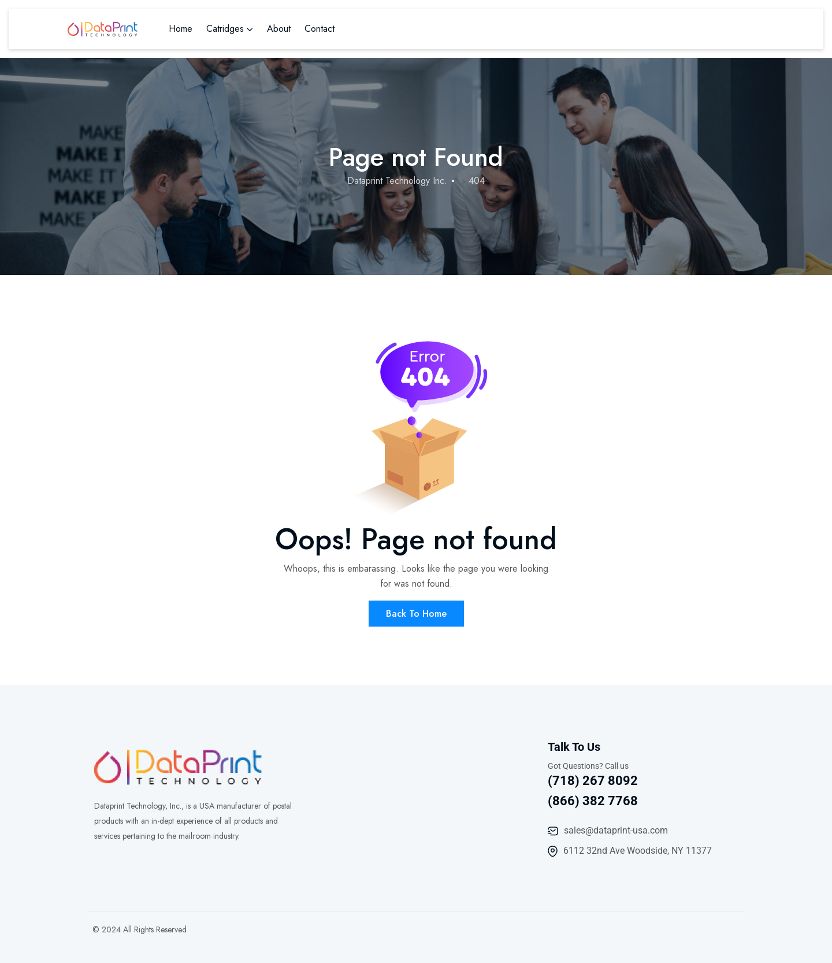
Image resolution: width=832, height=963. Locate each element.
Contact (319, 28)
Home (180, 28)
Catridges (225, 28)
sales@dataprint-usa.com (616, 830)
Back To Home (416, 613)
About (279, 28)
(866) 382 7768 (593, 801)
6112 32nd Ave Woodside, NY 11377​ (637, 850)
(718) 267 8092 (593, 780)
